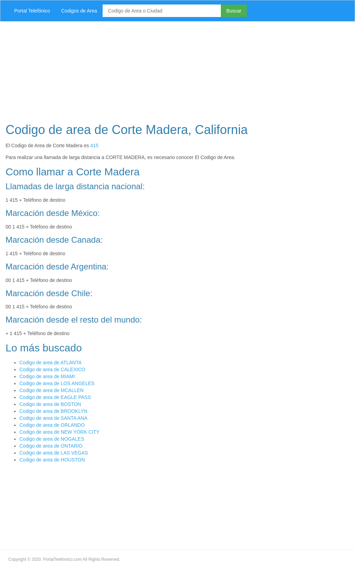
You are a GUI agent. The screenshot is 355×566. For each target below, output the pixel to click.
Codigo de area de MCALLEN (51, 390)
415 (94, 145)
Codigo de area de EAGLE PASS (55, 397)
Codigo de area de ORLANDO (52, 425)
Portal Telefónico (32, 11)
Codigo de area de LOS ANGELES (56, 383)
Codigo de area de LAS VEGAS (53, 453)
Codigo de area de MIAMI (47, 376)
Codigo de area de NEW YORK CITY (59, 432)
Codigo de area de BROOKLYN (53, 411)
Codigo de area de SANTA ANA (53, 418)
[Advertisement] (177, 70)
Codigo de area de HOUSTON (52, 460)
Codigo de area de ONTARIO (51, 446)
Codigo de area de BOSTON (50, 404)
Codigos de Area (79, 11)
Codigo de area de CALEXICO (52, 369)
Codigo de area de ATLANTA (50, 362)
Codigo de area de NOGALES (51, 439)
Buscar (234, 11)
